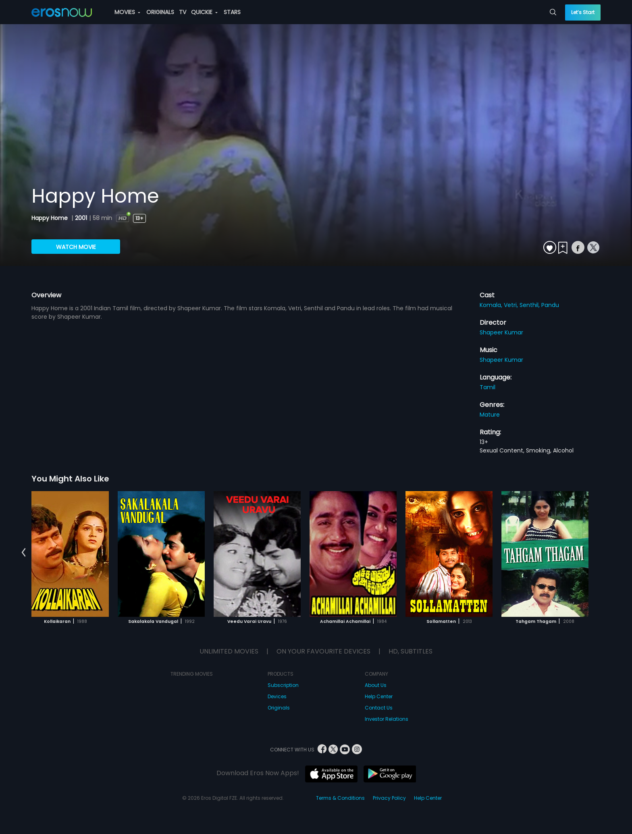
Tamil (487, 387)
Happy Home (50, 218)
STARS (232, 12)
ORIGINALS (160, 12)
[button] (23, 553)
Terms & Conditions (340, 798)
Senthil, (530, 305)
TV (182, 12)
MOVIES (127, 12)
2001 (81, 218)
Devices (277, 696)
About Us (376, 685)
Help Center (379, 696)
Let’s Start (583, 12)
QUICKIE (204, 12)
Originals (279, 707)
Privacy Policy (389, 798)
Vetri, (512, 305)
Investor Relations (386, 719)
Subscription (283, 685)
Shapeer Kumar (501, 332)
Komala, (492, 305)
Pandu (550, 305)
